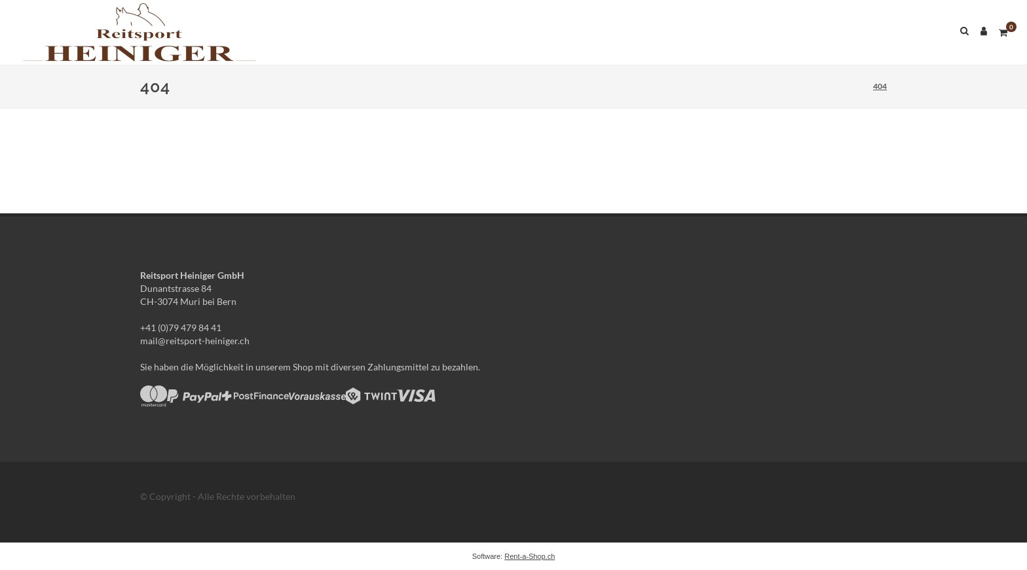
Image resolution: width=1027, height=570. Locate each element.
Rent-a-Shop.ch (529, 556)
